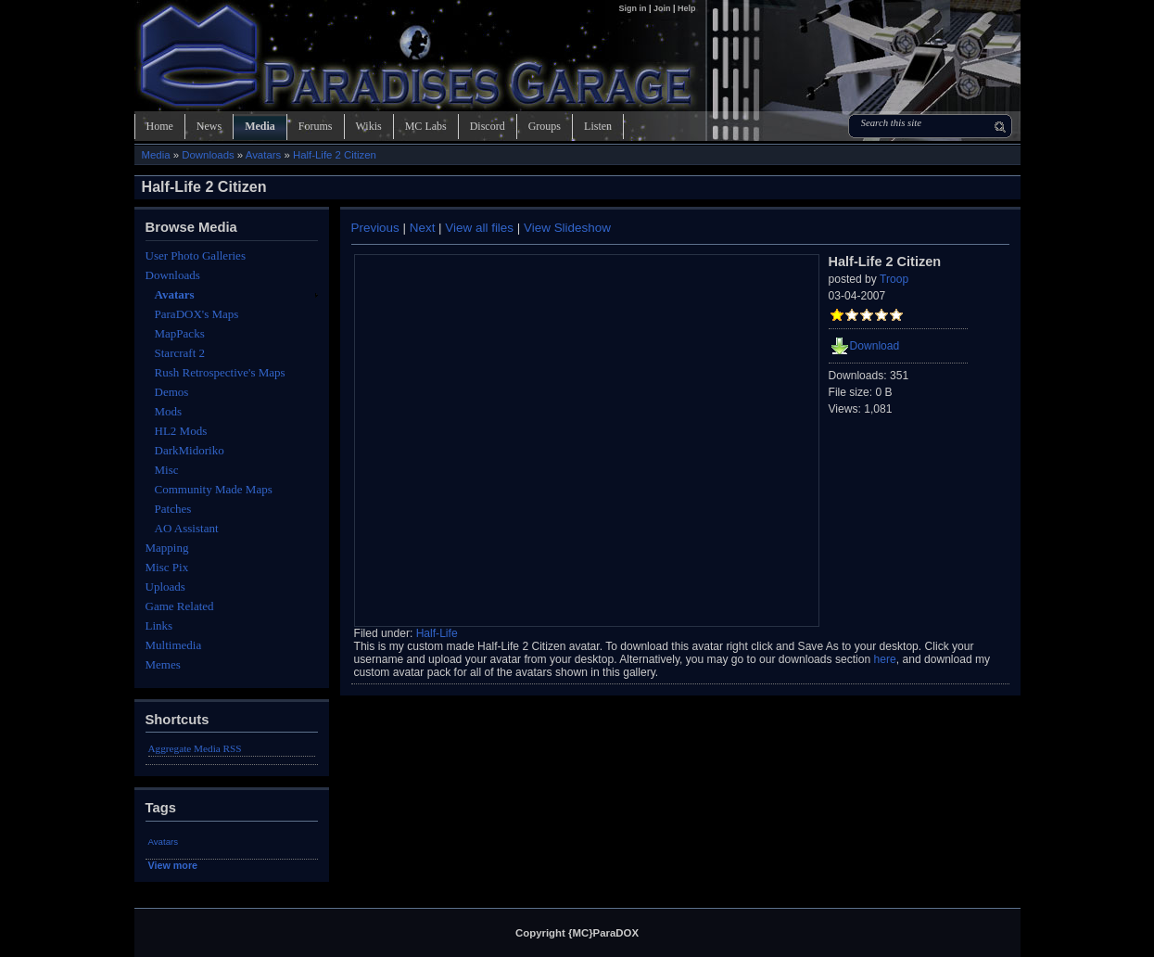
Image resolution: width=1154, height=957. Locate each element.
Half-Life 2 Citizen (334, 154)
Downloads (208, 154)
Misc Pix (167, 567)
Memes (163, 664)
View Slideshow (567, 228)
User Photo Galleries (196, 255)
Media (260, 126)
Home (159, 126)
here (885, 659)
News (209, 126)
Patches (173, 509)
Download (875, 345)
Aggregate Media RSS (195, 748)
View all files (479, 228)
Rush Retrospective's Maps (220, 372)
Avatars (263, 154)
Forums (315, 126)
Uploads (165, 586)
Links (159, 625)
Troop (894, 279)
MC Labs (426, 126)
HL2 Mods (181, 431)
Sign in (633, 8)
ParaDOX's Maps (197, 314)
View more (173, 865)
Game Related (180, 606)
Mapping (167, 548)
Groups (544, 126)
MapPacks (180, 333)
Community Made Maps (214, 489)
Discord (487, 126)
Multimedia (174, 645)
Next (423, 228)
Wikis (369, 126)
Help (687, 8)
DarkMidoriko (189, 450)
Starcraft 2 (180, 353)
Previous (375, 228)
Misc (167, 470)
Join (662, 8)
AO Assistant (187, 528)
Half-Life (437, 633)
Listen (598, 126)
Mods (169, 411)
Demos (172, 392)
